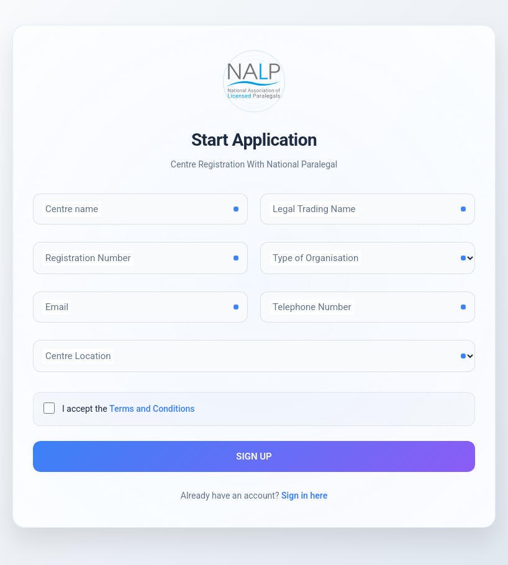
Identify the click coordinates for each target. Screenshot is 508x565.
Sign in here (304, 495)
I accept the (128, 409)
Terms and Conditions (151, 409)
